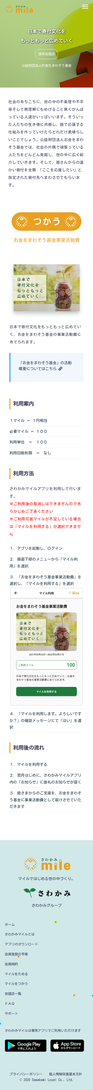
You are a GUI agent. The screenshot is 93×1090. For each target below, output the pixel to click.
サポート (11, 1013)
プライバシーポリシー (26, 1074)
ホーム (10, 924)
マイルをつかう (16, 983)
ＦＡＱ (10, 1003)
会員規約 (11, 964)
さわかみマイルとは (20, 934)
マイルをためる (16, 974)
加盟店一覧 (13, 993)
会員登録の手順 (16, 954)
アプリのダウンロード (21, 944)
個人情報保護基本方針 (65, 1074)
